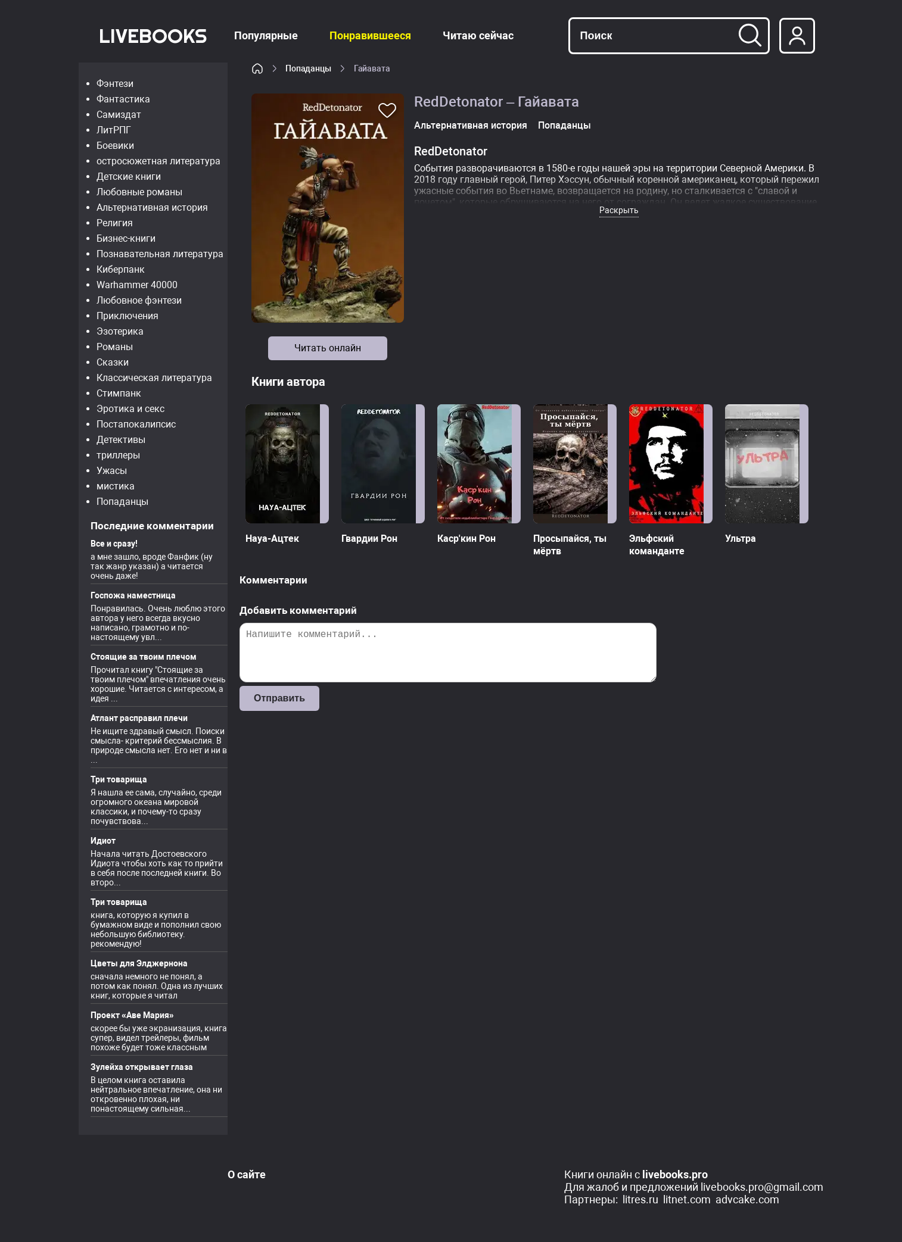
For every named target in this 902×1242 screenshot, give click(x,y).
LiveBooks (153, 35)
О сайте (247, 1174)
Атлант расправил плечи (139, 718)
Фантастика (123, 99)
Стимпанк (119, 393)
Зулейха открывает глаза (142, 1067)
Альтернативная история (152, 207)
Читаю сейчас (478, 35)
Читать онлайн (327, 348)
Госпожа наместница (133, 595)
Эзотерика (120, 331)
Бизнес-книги (126, 238)
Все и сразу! (114, 543)
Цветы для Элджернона (139, 963)
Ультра (740, 538)
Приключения (127, 316)
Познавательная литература (160, 254)
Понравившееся (370, 35)
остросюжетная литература (158, 161)
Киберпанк (121, 269)
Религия (115, 223)
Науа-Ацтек (272, 538)
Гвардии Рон (369, 538)
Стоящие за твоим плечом (144, 656)
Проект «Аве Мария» (132, 1015)
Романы (115, 346)
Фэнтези (115, 83)
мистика (116, 486)
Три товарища (119, 779)
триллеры (118, 455)
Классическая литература (154, 377)
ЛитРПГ (114, 130)
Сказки (113, 362)
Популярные (266, 35)
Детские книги (129, 176)
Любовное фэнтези (139, 300)
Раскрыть (619, 210)
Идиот (103, 840)
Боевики (115, 145)
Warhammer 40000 (137, 285)
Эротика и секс (130, 408)
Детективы (121, 439)
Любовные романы (139, 192)
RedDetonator (450, 151)
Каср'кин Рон (466, 538)
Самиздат (119, 114)
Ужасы (112, 470)
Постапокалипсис (136, 424)
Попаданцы (122, 501)
